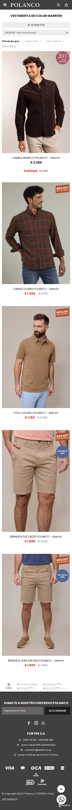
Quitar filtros (9, 46)
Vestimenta (31, 41)
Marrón (54, 41)
